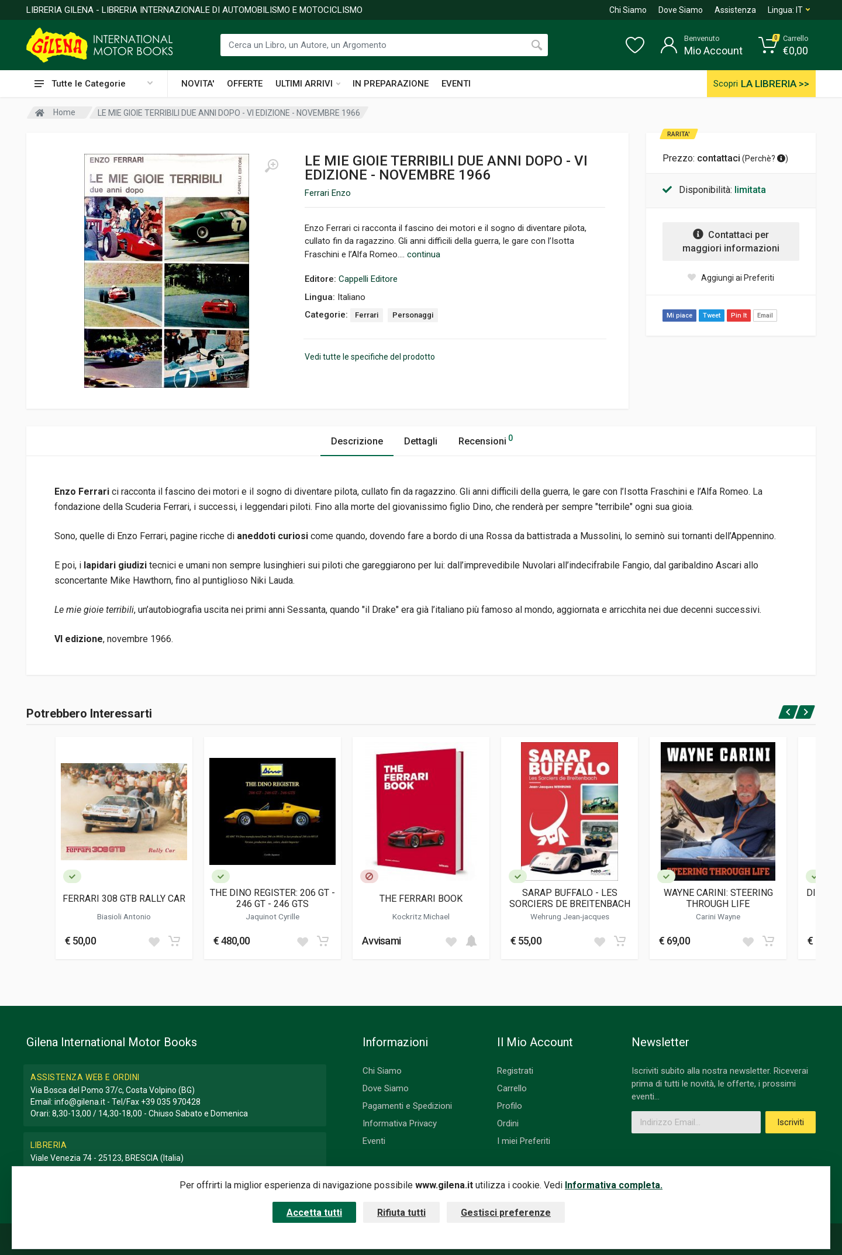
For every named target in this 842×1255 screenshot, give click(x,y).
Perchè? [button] (765, 158)
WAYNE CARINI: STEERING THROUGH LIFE (718, 898)
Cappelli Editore (368, 279)
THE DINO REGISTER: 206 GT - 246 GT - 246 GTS (272, 898)
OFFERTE (245, 83)
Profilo (509, 1106)
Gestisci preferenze (506, 1212)
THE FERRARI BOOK (421, 898)
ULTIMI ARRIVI (307, 83)
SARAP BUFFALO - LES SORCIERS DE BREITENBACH (569, 898)
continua (423, 254)
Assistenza (735, 10)
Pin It (739, 315)
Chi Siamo (628, 10)
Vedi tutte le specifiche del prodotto (370, 356)
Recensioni (485, 439)
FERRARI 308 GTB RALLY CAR (124, 898)
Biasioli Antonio (124, 916)
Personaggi (412, 315)
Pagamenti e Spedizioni (407, 1106)
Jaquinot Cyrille (272, 916)
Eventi (374, 1141)
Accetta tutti (314, 1212)
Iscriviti (790, 1122)
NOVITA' (197, 83)
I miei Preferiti (523, 1141)
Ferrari (366, 315)
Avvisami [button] (381, 941)
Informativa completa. (613, 1185)
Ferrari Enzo (328, 193)
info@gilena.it (79, 1101)
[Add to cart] (174, 940)
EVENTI (456, 83)
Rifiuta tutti (401, 1212)
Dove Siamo (680, 10)
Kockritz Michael (421, 916)
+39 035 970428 (171, 1101)
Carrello (512, 1088)
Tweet (711, 315)
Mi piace (679, 315)
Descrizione (357, 441)
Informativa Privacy (400, 1123)
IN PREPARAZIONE (391, 83)
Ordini (508, 1123)
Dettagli (420, 441)
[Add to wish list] (154, 941)
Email (765, 315)
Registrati (515, 1071)
